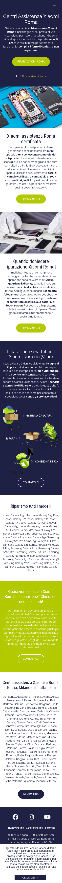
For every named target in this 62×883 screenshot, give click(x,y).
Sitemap (50, 827)
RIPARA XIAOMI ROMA (31, 61)
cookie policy (25, 864)
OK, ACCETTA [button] (30, 877)
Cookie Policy (34, 827)
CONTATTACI (31, 482)
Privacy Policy (15, 827)
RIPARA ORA (31, 794)
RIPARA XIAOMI (30, 198)
